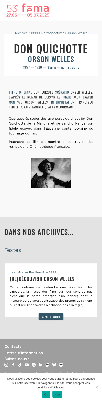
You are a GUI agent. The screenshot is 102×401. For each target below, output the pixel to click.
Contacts (13, 346)
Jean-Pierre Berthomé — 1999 (33, 272)
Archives (21, 33)
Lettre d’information (23, 353)
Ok (46, 394)
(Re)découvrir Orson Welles (42, 278)
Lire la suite (51, 316)
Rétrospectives (52, 33)
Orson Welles (77, 33)
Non (57, 394)
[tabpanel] (51, 290)
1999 (34, 33)
